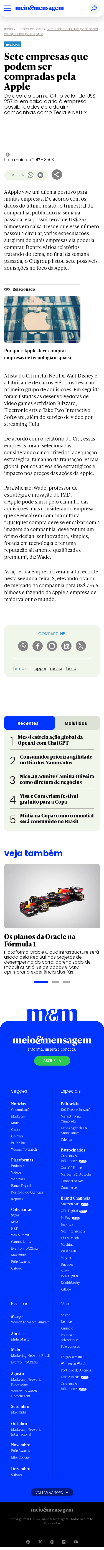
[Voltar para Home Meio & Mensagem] (45, 8)
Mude (65, 1271)
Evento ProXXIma (24, 1248)
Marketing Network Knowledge (25, 1382)
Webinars (18, 1179)
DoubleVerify (70, 1282)
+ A (21, 174)
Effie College (20, 1457)
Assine (65, 1315)
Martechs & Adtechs (76, 1174)
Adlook (66, 1289)
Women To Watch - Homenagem (25, 1393)
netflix (56, 668)
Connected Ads (72, 1181)
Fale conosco (70, 1346)
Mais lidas (76, 723)
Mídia (15, 1123)
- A (11, 174)
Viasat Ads (68, 1251)
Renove (66, 1321)
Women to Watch (73, 1363)
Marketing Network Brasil (30, 1355)
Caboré (16, 1268)
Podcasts (17, 1165)
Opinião (17, 1136)
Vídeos (16, 1172)
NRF (14, 1228)
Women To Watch (24, 1149)
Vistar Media (70, 1238)
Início (8, 29)
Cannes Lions (21, 1241)
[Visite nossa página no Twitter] (40, 1541)
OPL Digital (69, 1210)
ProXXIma (18, 1142)
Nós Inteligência (73, 1231)
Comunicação (21, 1109)
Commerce (69, 1187)
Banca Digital (21, 1185)
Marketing (19, 1116)
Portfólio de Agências (27, 1192)
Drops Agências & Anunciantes (74, 1130)
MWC (15, 1221)
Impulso (67, 1224)
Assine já (52, 1060)
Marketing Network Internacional (25, 1432)
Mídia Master (21, 1339)
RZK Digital (69, 1276)
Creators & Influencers (69, 1158)
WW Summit (20, 1235)
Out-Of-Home (71, 1167)
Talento (66, 1139)
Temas (20, 668)
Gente (15, 1129)
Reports (17, 1199)
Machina (67, 1244)
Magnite (67, 1257)
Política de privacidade (69, 1337)
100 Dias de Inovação (76, 1109)
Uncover (67, 1264)
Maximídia (18, 1255)
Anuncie (67, 1328)
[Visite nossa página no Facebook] (28, 1541)
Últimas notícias (29, 29)
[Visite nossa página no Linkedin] (63, 1541)
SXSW (15, 1215)
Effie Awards (20, 1261)
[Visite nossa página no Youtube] (76, 1541)
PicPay (65, 1217)
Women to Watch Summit (30, 1322)
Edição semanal (72, 1357)
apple (40, 668)
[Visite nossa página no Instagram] (52, 1541)
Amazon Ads (70, 1204)
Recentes (28, 723)
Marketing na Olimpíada (71, 1119)
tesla (71, 668)
